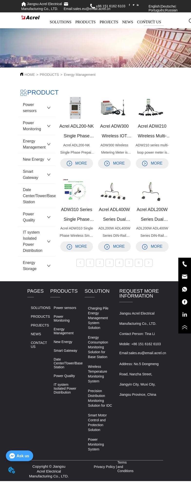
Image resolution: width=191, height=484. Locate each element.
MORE (76, 163)
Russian (171, 10)
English (154, 6)
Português (156, 10)
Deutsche (168, 6)
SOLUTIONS (60, 22)
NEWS (127, 22)
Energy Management (80, 75)
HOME (30, 75)
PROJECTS (109, 22)
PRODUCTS (85, 22)
